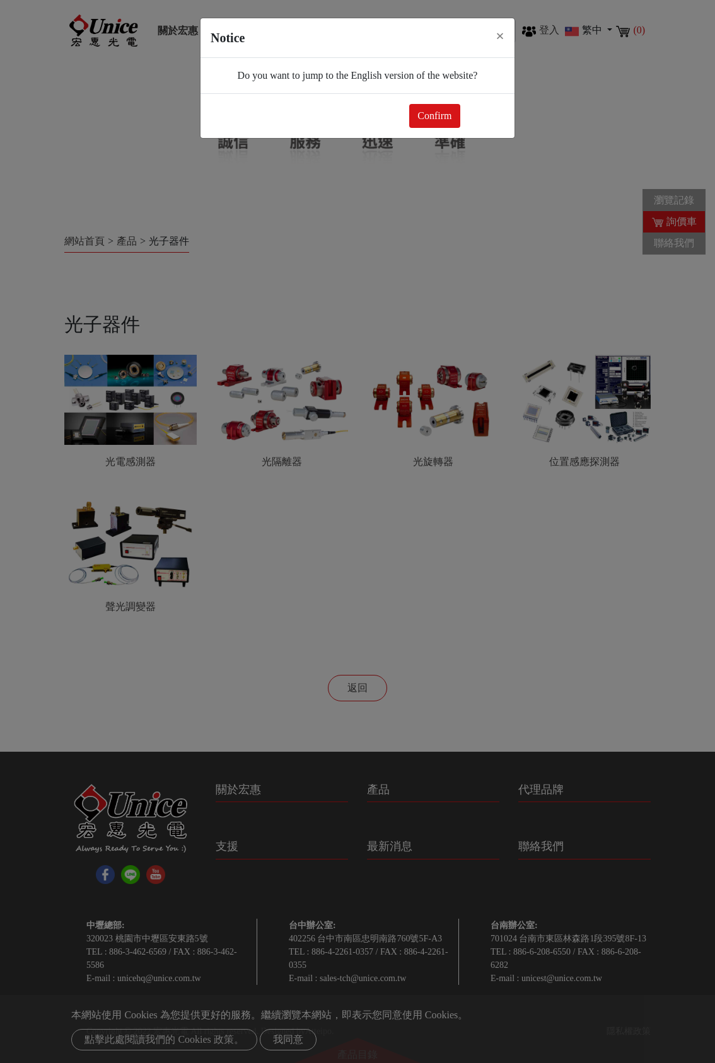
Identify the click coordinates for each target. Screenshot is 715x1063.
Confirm (434, 115)
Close (485, 115)
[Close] (499, 36)
